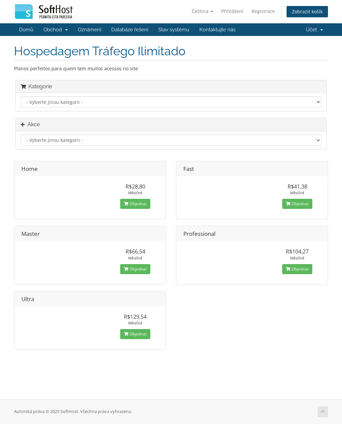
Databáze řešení (129, 30)
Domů (26, 30)
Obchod (55, 30)
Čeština (202, 11)
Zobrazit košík (307, 11)
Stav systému (173, 30)
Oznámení (89, 30)
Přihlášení (232, 11)
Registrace (263, 11)
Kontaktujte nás (217, 30)
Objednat (135, 204)
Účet (314, 30)
